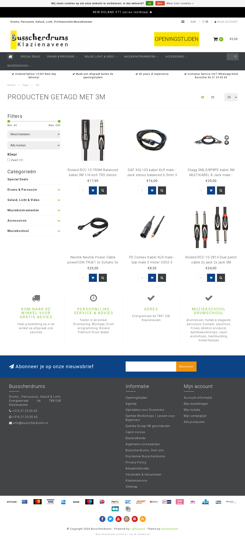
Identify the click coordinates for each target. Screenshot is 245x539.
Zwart (17, 160)
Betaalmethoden (137, 468)
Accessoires (175, 56)
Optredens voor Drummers (145, 409)
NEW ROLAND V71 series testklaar (121, 12)
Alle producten (194, 422)
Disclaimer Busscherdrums (145, 456)
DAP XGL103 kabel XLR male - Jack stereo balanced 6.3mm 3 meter (152, 175)
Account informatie (198, 397)
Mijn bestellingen (196, 403)
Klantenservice (136, 480)
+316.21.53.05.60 (24, 410)
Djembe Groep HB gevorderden (148, 426)
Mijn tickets (192, 409)
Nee (160, 3)
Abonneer (186, 366)
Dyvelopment (169, 528)
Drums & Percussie (60, 56)
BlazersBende (135, 438)
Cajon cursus (135, 432)
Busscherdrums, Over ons (145, 450)
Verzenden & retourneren (143, 474)
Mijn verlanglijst (195, 415)
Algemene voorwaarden (143, 444)
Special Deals (30, 56)
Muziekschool (18, 65)
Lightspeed (137, 528)
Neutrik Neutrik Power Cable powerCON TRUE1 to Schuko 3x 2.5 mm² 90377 (92, 262)
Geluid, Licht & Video (99, 56)
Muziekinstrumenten (140, 56)
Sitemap (132, 486)
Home (11, 85)
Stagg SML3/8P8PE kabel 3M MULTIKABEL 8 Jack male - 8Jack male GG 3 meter (211, 175)
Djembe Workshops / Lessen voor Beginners (150, 418)
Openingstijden (136, 397)
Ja (149, 3)
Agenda (131, 403)
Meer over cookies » (180, 3)
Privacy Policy (136, 462)
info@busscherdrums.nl (30, 423)
